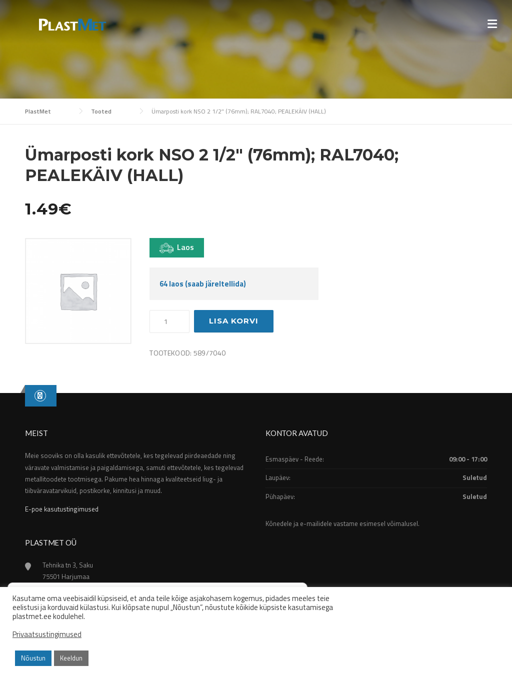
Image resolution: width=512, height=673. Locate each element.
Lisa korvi (233, 321)
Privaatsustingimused (47, 634)
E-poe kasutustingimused (61, 509)
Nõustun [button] (33, 658)
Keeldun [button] (71, 658)
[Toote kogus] (170, 321)
